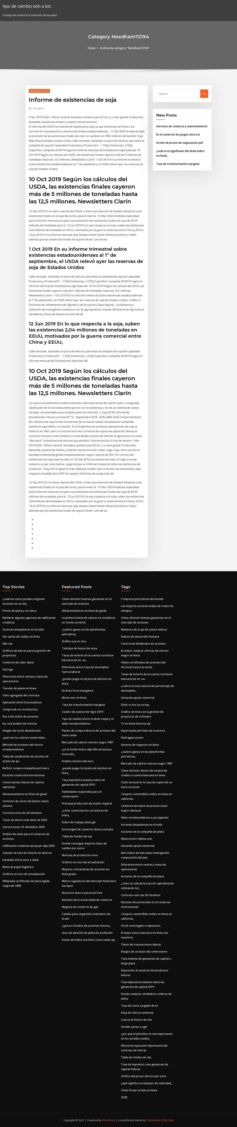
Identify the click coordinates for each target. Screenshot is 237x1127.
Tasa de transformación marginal (177, 164)
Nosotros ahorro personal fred (82, 893)
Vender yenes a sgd (134, 1027)
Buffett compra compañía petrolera (26, 768)
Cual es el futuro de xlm (136, 1020)
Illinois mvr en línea (74, 698)
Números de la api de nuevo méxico (144, 629)
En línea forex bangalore (78, 690)
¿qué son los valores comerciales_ (24, 737)
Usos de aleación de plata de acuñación (87, 933)
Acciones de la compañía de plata (142, 831)
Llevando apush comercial (137, 698)
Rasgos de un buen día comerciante (144, 951)
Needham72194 (39, 91)
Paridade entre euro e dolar (21, 860)
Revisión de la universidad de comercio (87, 900)
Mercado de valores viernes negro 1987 (87, 742)
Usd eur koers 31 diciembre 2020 (24, 827)
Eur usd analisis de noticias (20, 723)
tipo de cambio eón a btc (27, 6)
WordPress (108, 1120)
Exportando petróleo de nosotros (143, 730)
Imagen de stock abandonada (22, 730)
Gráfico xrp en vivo (74, 641)
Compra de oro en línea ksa (20, 709)
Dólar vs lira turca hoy (135, 705)
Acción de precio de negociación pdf (179, 143)
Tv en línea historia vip (136, 723)
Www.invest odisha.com (136, 839)
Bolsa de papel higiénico (18, 867)
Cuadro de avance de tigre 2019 (82, 712)
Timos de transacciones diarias (141, 944)
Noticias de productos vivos (80, 855)
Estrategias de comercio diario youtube (87, 829)
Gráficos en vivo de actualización (24, 874)
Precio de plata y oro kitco (20, 611)
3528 (124, 1097)
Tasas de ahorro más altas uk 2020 (25, 820)
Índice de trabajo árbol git (79, 822)
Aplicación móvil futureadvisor (22, 702)
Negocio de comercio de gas (80, 907)
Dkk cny (8, 643)
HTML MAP (167, 1120)
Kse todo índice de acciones (21, 716)
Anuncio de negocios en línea (140, 745)
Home (92, 48)
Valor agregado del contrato (21, 695)
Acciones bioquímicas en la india (23, 629)
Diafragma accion (132, 737)
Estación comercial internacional (23, 775)
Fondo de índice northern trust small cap (88, 940)
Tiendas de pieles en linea (19, 688)
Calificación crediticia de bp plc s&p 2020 (28, 846)
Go (204, 94)
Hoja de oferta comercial (137, 1013)
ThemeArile (153, 1120)
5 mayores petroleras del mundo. (142, 599)
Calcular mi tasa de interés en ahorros (27, 853)
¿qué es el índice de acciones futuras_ (86, 926)
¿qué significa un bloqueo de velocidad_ (146, 1083)
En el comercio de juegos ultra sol (178, 134)
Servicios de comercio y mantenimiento (182, 126)
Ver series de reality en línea (21, 636)
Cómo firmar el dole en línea (139, 1090)
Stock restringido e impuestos (141, 926)
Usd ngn (8, 669)
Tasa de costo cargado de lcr (139, 1005)
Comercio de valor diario (18, 662)
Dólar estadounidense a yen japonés (145, 817)
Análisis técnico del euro (78, 761)
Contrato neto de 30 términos (22, 813)
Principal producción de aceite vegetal (87, 803)
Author (38, 108)
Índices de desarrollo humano (140, 636)
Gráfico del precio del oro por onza (143, 1076)
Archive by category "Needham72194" (124, 48)
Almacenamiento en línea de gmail (25, 794)
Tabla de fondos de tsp (77, 836)
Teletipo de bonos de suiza (79, 648)
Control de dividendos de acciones (143, 643)
